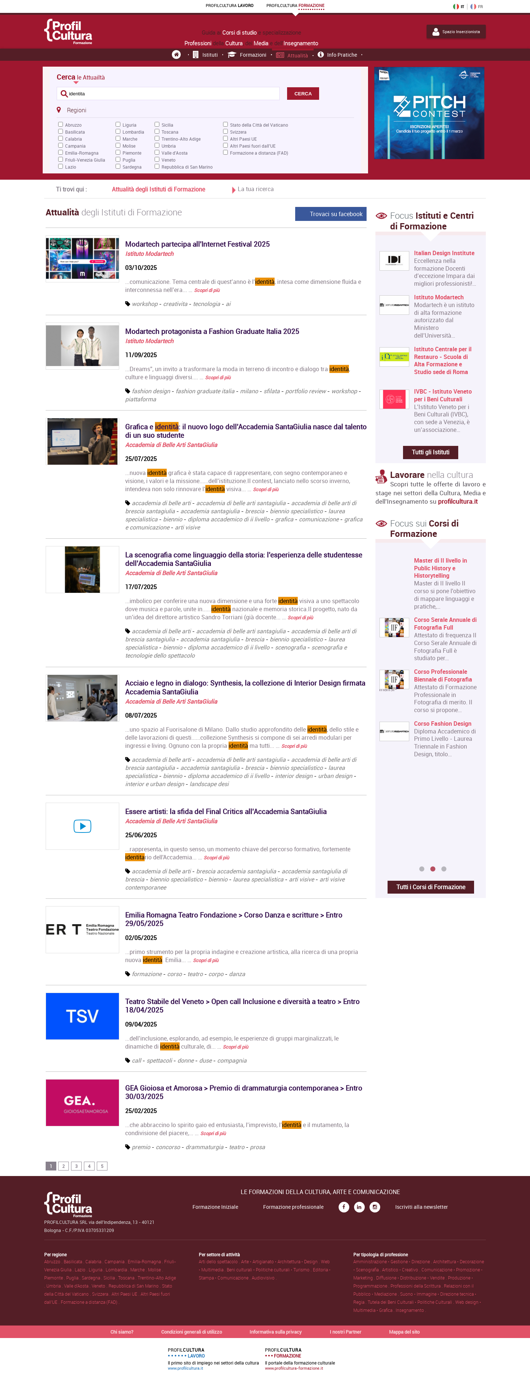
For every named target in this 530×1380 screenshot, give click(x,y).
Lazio (70, 167)
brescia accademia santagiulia (236, 871)
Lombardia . (118, 1269)
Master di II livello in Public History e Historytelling (440, 568)
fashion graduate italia (205, 391)
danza (237, 974)
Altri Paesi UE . (126, 1294)
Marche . (139, 1269)
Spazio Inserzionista (456, 31)
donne (185, 1060)
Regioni (71, 110)
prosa (257, 1147)
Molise (129, 146)
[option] (428, 660)
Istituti (205, 54)
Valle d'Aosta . (78, 1286)
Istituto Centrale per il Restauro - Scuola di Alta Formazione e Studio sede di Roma (442, 360)
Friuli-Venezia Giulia (85, 160)
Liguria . (97, 1269)
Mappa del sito (404, 1331)
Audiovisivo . (264, 1278)
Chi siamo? (121, 1331)
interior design (293, 776)
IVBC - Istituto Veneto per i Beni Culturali (443, 395)
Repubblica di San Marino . (135, 1286)
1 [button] (421, 869)
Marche (130, 139)
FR (476, 7)
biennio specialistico (296, 511)
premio (141, 1147)
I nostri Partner (345, 1331)
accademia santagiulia (210, 511)
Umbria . (55, 1286)
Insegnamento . (411, 1310)
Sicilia (167, 125)
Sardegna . (92, 1278)
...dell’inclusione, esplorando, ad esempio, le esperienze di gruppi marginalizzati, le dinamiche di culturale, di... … (232, 1042)
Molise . (155, 1269)
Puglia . (74, 1278)
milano (249, 391)
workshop (145, 304)
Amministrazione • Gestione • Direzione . (393, 1261)
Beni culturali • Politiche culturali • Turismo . (270, 1269)
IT (458, 7)
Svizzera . (102, 1294)
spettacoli (159, 1060)
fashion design (151, 391)
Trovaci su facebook (336, 214)
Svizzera (238, 132)
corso (174, 974)
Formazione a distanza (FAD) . (90, 1302)
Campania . (116, 1261)
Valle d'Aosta (175, 153)
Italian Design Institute (444, 253)
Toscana (170, 132)
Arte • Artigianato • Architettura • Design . (281, 1261)
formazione (147, 974)
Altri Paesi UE (243, 139)
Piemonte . (55, 1278)
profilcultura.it (458, 501)
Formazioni (247, 54)
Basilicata (75, 132)
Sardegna (132, 167)
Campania (75, 146)
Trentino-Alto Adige (181, 139)
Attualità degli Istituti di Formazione (158, 189)
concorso (168, 1147)
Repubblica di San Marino (187, 167)
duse (205, 1060)
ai (228, 304)
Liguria (130, 125)
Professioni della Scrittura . (417, 1286)
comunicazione (319, 519)
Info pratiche (337, 54)
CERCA (303, 93)
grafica (284, 519)
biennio (172, 519)
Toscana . (128, 1278)
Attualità (292, 55)
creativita (175, 304)
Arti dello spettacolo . (220, 1261)
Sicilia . (110, 1278)
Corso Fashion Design (442, 724)
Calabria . (95, 1261)
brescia (254, 511)
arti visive (187, 527)
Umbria (169, 146)
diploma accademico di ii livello (228, 519)
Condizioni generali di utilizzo (191, 1331)
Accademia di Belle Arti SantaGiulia (171, 445)
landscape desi (209, 784)
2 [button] (433, 869)
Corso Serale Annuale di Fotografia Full (445, 624)
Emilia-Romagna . (146, 1261)
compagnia (232, 1060)
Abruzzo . (54, 1261)
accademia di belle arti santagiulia (241, 503)
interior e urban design (154, 784)
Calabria (73, 139)
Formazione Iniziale (215, 1207)
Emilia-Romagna (82, 153)
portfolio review (305, 391)
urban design (335, 776)
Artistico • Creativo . (401, 1269)
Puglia (129, 160)
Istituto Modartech (149, 254)
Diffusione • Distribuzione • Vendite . (412, 1278)
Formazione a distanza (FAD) (259, 153)
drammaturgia (204, 1147)
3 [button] (444, 869)
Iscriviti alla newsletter (421, 1207)
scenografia (290, 647)
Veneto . (100, 1286)
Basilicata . (74, 1261)
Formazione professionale (293, 1207)
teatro (195, 974)
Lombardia (133, 132)
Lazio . (82, 1269)
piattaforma (140, 399)
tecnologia (206, 304)
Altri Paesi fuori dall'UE (253, 146)
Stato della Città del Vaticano (259, 125)
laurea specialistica (258, 879)
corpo (215, 974)
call (136, 1060)
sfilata (272, 391)
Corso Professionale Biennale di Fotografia (443, 676)
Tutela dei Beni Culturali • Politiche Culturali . (411, 1302)
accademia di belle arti (161, 503)
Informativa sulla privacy (276, 1331)
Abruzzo (73, 125)
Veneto (169, 160)
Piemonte (132, 153)
